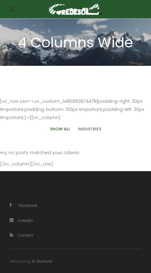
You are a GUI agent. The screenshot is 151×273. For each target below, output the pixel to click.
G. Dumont (42, 261)
